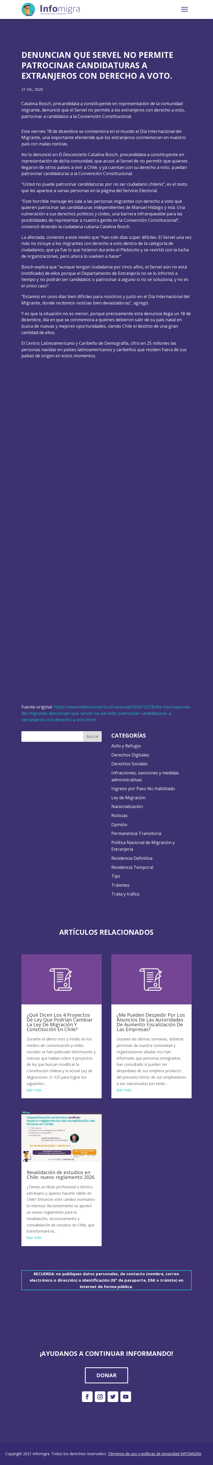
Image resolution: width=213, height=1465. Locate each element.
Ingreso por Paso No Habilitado (143, 788)
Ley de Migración (128, 798)
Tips (115, 876)
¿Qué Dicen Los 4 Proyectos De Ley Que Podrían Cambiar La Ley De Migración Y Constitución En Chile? (60, 1022)
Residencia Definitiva (131, 858)
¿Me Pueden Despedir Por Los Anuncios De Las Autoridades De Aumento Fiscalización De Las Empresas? (151, 1022)
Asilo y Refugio (126, 746)
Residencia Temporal (132, 867)
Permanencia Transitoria (136, 833)
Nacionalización (127, 806)
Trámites (120, 885)
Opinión (119, 824)
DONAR (106, 1375)
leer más (34, 1089)
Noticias (119, 815)
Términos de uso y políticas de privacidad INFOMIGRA (154, 1453)
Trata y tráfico (125, 894)
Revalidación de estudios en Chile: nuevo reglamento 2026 (60, 1174)
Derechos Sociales (129, 764)
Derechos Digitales (130, 755)
